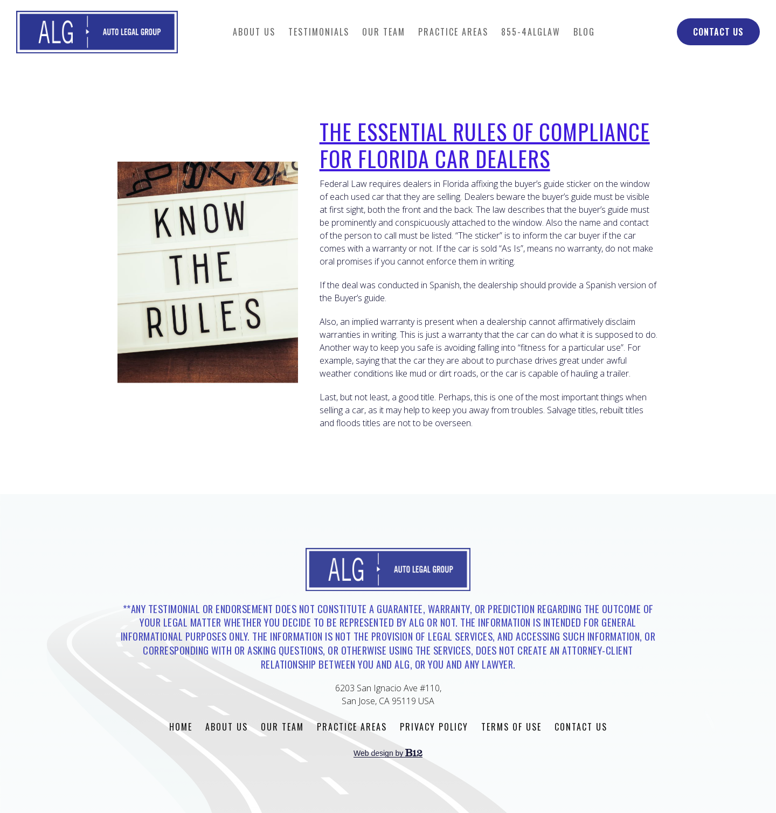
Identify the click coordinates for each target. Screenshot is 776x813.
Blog (584, 31)
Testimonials (318, 31)
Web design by (388, 753)
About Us (254, 31)
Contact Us (718, 31)
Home (180, 726)
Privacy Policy (434, 726)
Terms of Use (511, 726)
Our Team (383, 31)
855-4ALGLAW (530, 31)
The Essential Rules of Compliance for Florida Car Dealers (485, 145)
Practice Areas (453, 31)
